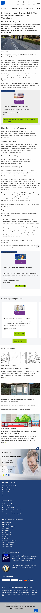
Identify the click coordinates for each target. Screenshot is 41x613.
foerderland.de (6, 532)
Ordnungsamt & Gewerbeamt (32, 9)
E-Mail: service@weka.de (9, 467)
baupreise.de (5, 524)
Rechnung (14, 580)
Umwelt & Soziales (7, 492)
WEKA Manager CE (7, 504)
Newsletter (10, 606)
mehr (4, 378)
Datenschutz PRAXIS (8, 508)
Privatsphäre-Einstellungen (17, 608)
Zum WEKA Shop (20, 341)
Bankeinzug (6, 580)
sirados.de (5, 538)
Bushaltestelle (15, 83)
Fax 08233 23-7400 (7, 463)
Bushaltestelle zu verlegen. (27, 63)
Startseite (4, 9)
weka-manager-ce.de (8, 547)
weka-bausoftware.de (8, 543)
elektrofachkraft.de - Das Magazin (11, 514)
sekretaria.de (6, 536)
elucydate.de (5, 530)
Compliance (28, 604)
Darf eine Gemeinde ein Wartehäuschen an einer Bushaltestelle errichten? (19, 432)
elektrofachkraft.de (7, 528)
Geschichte (5, 488)
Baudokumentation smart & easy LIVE (12, 512)
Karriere (4, 494)
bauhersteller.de (6, 522)
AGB (5, 604)
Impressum (20, 604)
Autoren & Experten (21, 606)
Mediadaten (31, 606)
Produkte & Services (8, 490)
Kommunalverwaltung (15, 9)
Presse (4, 496)
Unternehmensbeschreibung (10, 486)
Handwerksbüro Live (8, 506)
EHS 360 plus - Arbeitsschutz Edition (12, 510)
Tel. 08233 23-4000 (7, 460)
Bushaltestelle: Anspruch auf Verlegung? (16, 368)
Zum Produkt (19, 334)
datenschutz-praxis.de (8, 526)
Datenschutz (11, 604)
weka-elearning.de (7, 545)
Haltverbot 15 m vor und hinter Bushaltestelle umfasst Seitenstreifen (17, 400)
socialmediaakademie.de (9, 541)
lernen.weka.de (6, 534)
